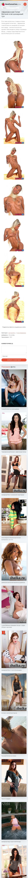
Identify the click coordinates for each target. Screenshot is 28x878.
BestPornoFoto (13, 4)
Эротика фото (11, 333)
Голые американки (21, 333)
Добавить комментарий (14, 360)
